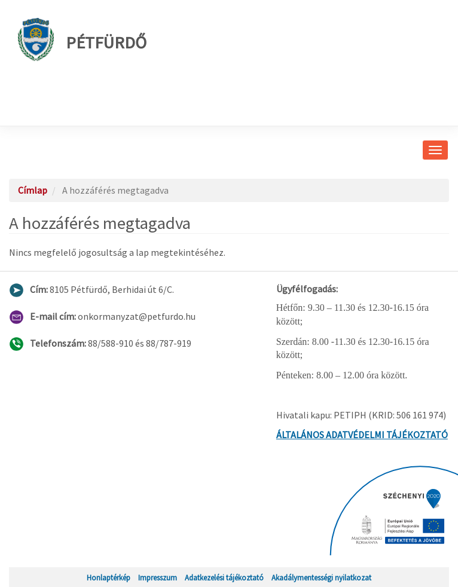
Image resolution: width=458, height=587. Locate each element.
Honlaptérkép (108, 577)
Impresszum (157, 577)
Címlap (32, 190)
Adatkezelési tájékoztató (224, 577)
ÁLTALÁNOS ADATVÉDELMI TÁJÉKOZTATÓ (362, 435)
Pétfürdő (82, 39)
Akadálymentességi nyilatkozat (321, 577)
